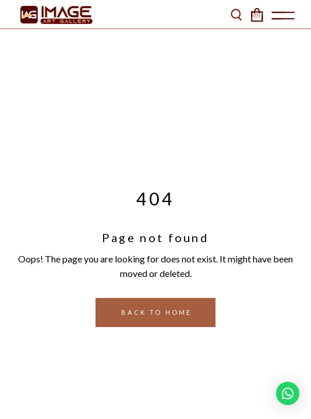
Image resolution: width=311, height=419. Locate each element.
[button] (287, 393)
